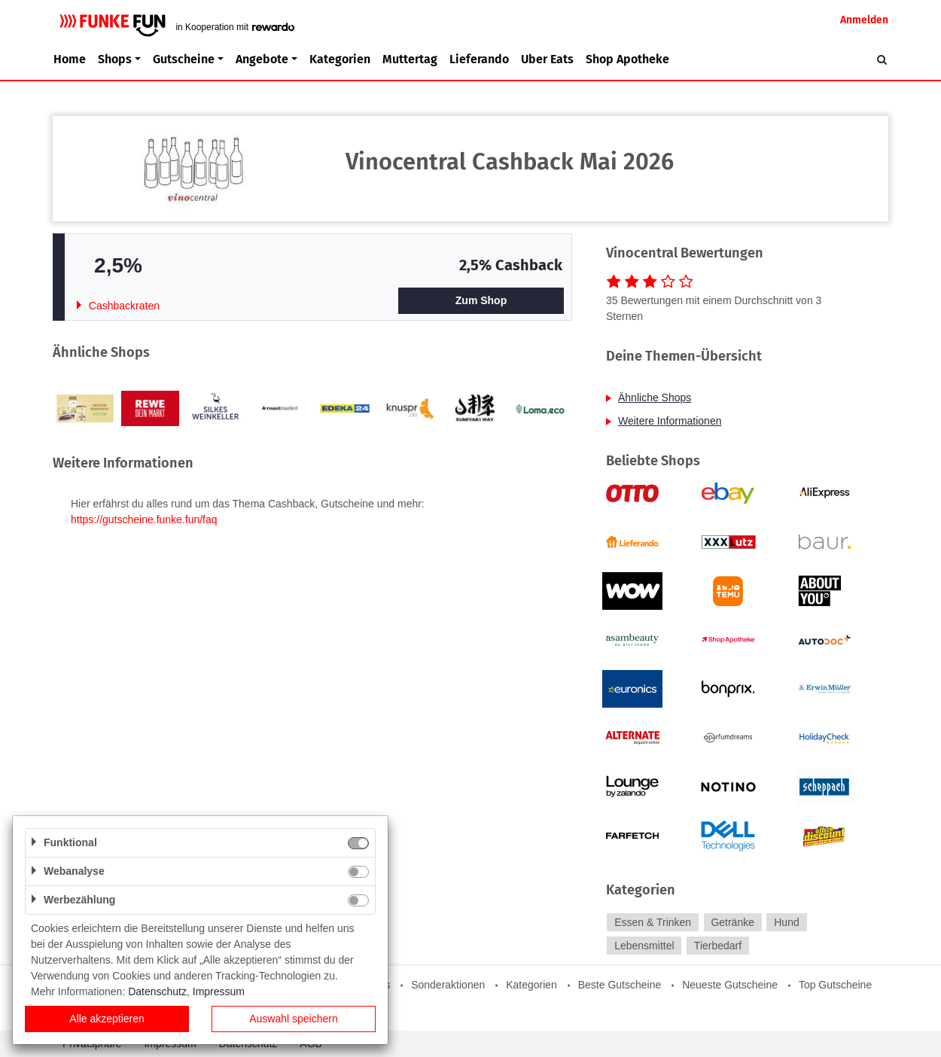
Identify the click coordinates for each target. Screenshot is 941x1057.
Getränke (732, 922)
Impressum (219, 991)
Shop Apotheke (627, 59)
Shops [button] (115, 59)
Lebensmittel (644, 946)
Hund (786, 922)
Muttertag (409, 59)
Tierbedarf (718, 946)
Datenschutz (157, 991)
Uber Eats (547, 59)
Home (69, 59)
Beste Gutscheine (620, 985)
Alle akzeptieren (107, 1019)
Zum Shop (481, 300)
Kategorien (339, 59)
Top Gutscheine (835, 985)
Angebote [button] (262, 59)
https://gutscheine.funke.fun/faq (144, 519)
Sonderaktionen (448, 985)
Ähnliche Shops (654, 397)
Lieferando (479, 59)
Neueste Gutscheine (730, 985)
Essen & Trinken (652, 922)
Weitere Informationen (669, 421)
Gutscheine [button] (184, 59)
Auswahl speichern (293, 1019)
